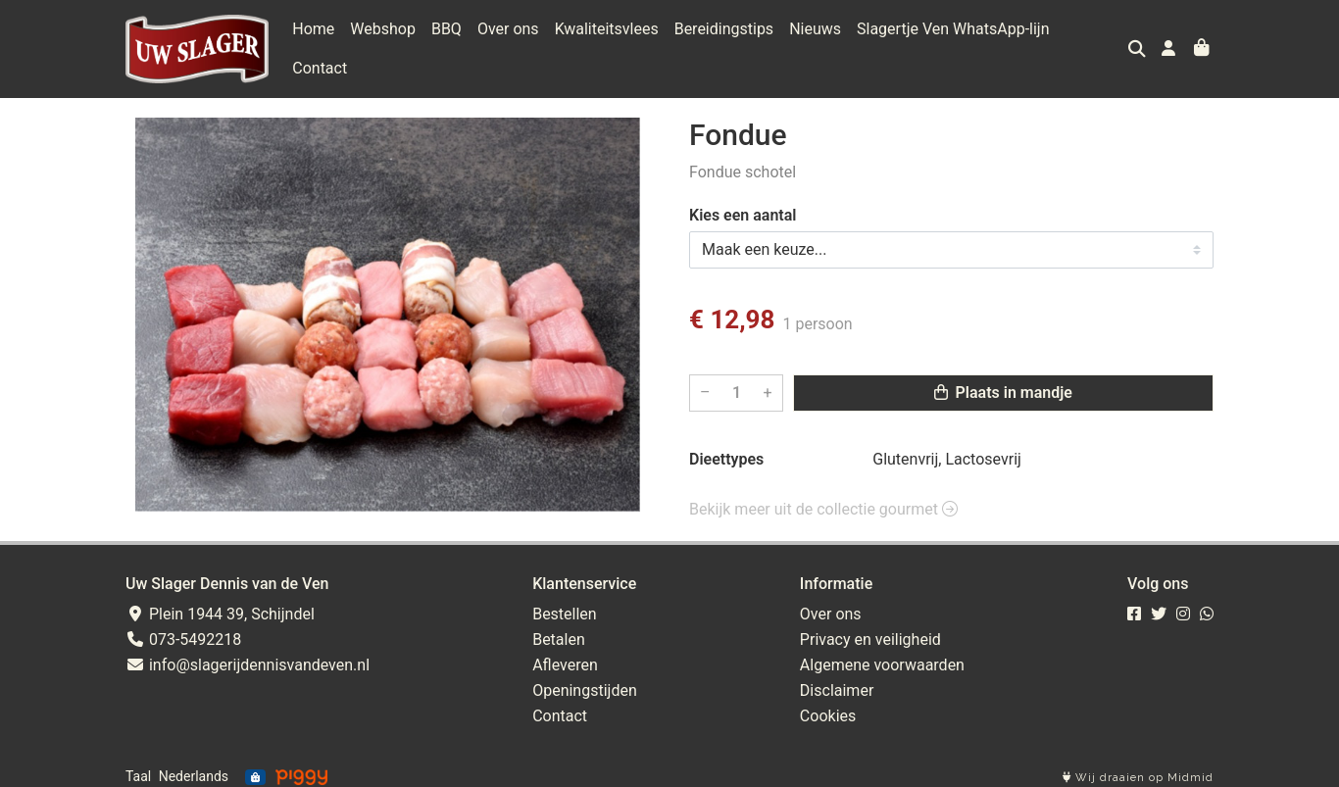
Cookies (828, 706)
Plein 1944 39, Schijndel (220, 604)
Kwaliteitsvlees (607, 43)
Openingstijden (584, 680)
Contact (1093, 43)
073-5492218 (183, 629)
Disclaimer (836, 680)
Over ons (508, 43)
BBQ (446, 43)
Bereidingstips (723, 43)
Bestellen (564, 604)
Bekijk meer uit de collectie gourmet (823, 499)
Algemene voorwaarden (882, 655)
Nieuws (815, 43)
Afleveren (565, 655)
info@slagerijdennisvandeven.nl (247, 655)
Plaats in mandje (1003, 382)
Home (313, 43)
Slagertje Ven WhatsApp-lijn (953, 43)
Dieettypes (726, 449)
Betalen (558, 629)
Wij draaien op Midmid (1138, 768)
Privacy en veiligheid (870, 629)
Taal (138, 767)
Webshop (383, 43)
